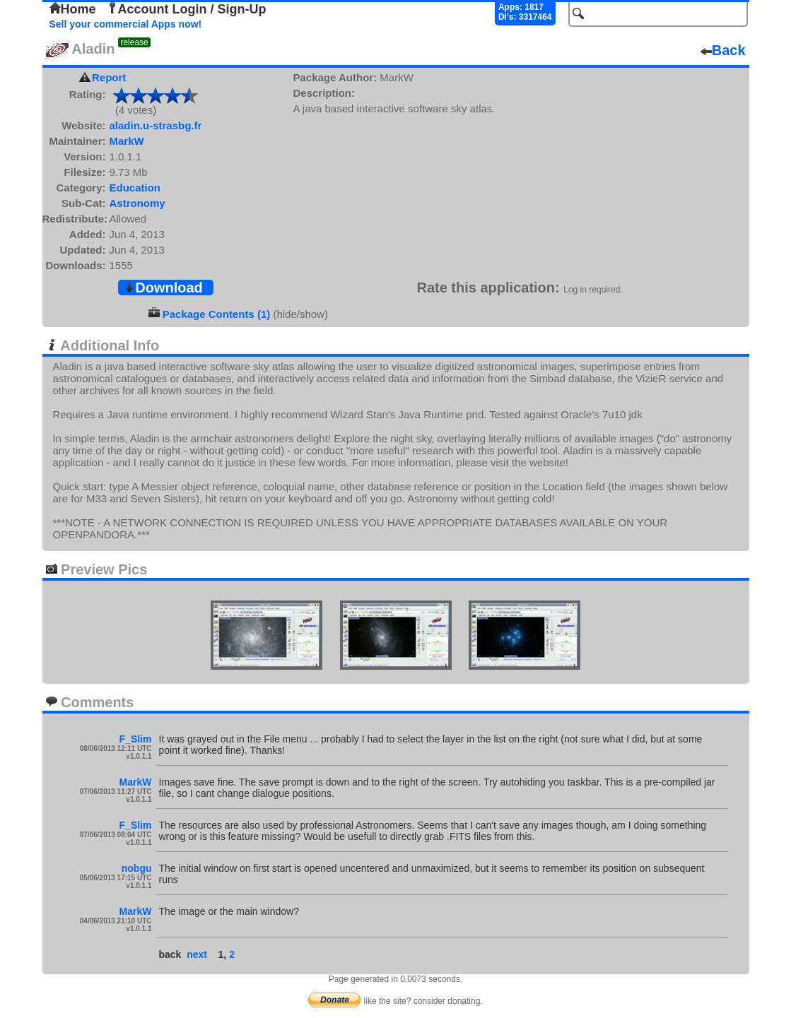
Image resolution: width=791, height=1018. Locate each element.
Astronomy (137, 203)
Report (109, 77)
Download (163, 287)
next (197, 954)
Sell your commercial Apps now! (125, 24)
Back (723, 50)
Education (135, 188)
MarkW (127, 141)
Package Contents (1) (217, 314)
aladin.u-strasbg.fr (156, 125)
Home (72, 9)
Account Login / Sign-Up (186, 9)
